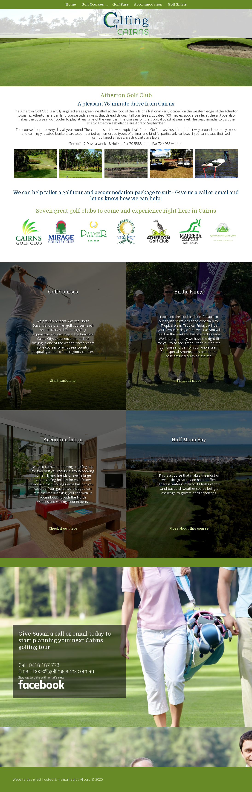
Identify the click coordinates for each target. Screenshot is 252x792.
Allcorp (85, 779)
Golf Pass (120, 4)
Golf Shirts (177, 4)
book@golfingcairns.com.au (63, 671)
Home (71, 4)
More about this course (189, 528)
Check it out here (63, 528)
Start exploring (63, 380)
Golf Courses (92, 4)
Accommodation (148, 4)
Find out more (189, 380)
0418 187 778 (44, 665)
